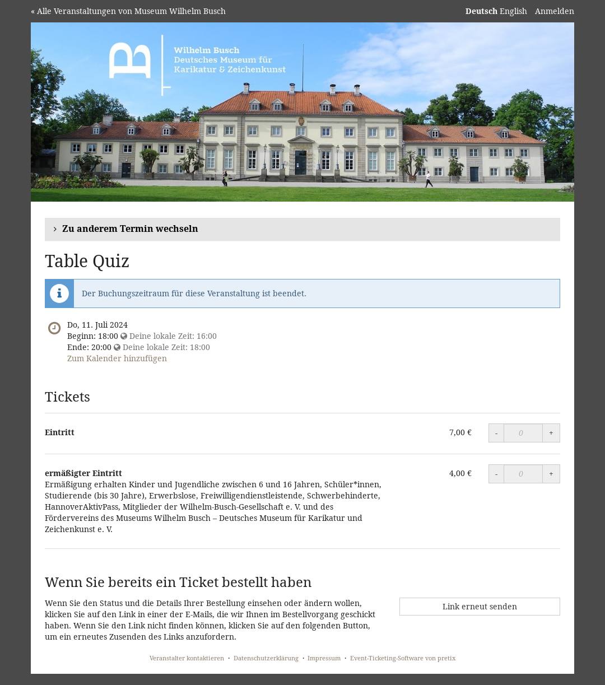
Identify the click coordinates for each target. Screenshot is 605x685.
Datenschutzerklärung (266, 658)
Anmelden (554, 11)
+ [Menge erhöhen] (551, 432)
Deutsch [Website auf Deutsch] (481, 11)
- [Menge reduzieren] (496, 432)
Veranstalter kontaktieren (187, 658)
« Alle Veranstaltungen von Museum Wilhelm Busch (128, 11)
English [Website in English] (513, 11)
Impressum (324, 658)
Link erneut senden (480, 606)
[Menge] (523, 432)
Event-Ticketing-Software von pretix (402, 658)
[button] (302, 229)
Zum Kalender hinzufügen (117, 358)
